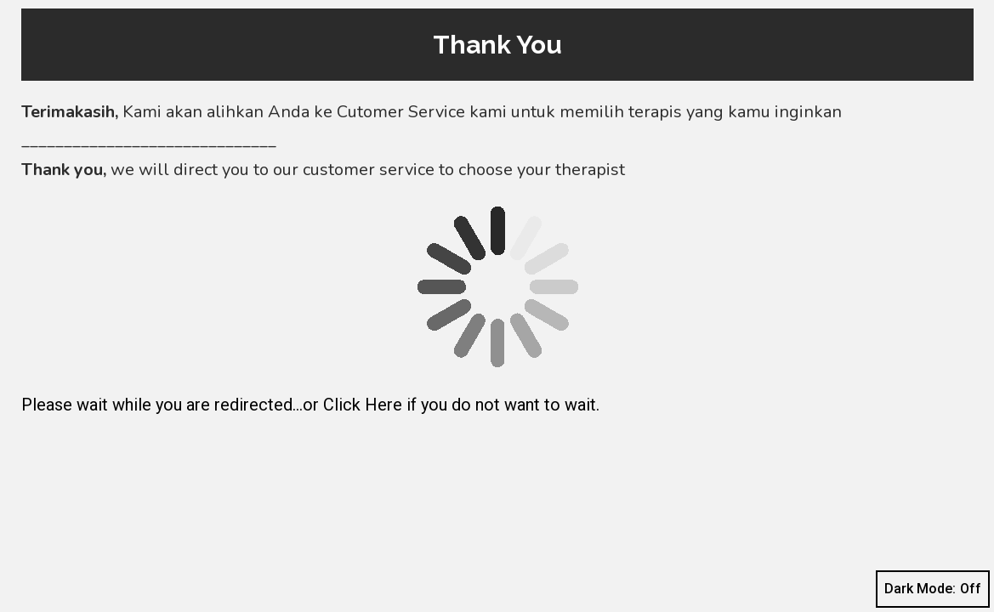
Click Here (362, 404)
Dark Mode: (932, 589)
